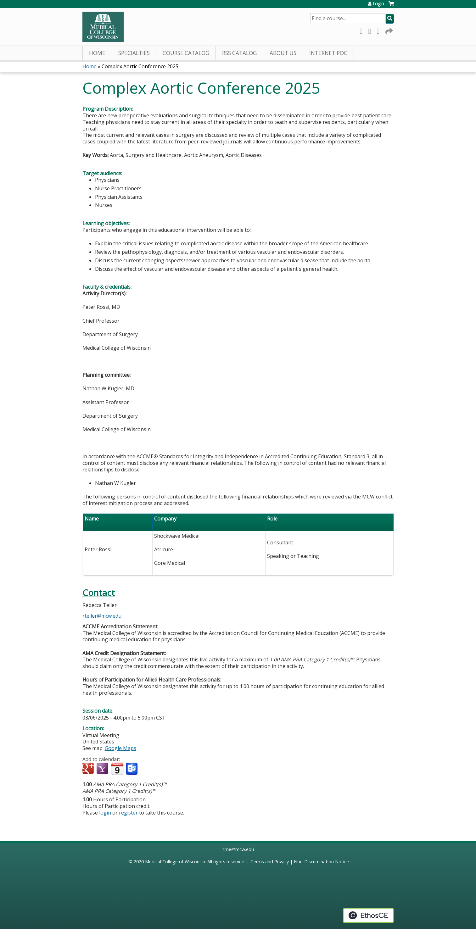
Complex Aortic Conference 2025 (140, 66)
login (105, 812)
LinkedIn (380, 30)
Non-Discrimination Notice (321, 862)
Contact (98, 592)
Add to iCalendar (117, 768)
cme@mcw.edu (238, 849)
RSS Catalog (239, 53)
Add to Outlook (132, 769)
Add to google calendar (88, 769)
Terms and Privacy (269, 862)
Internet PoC (328, 53)
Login (378, 4)
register (128, 812)
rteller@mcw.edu (101, 615)
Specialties (134, 53)
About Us (283, 53)
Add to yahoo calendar (103, 769)
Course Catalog (186, 53)
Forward (388, 30)
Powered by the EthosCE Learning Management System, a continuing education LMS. (368, 915)
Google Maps (120, 748)
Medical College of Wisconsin (175, 862)
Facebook (363, 30)
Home (97, 53)
